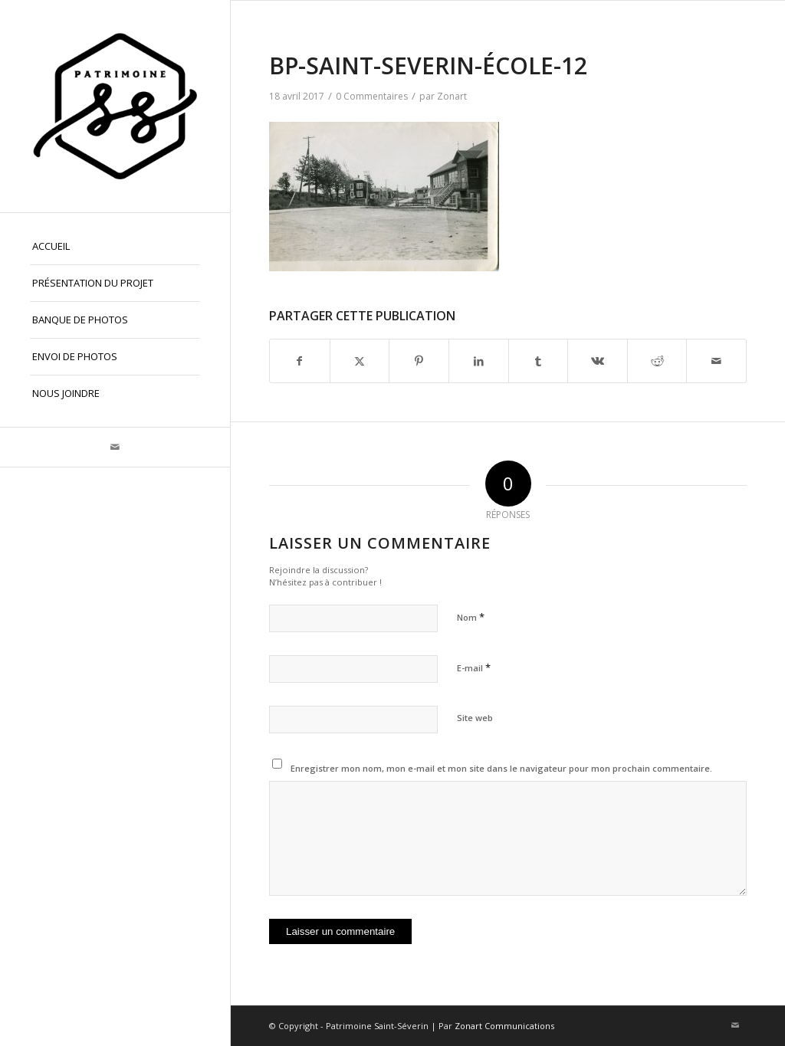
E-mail (474, 667)
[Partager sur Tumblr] (538, 360)
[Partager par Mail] (716, 360)
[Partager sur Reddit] (657, 360)
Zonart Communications (504, 1025)
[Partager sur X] (359, 360)
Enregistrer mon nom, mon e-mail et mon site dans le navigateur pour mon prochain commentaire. (501, 768)
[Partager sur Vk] (597, 360)
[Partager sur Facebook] (300, 360)
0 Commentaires (372, 96)
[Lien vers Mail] (115, 447)
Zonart (452, 96)
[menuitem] (115, 246)
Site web (475, 717)
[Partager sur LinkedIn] (478, 360)
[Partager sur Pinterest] (418, 360)
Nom (470, 617)
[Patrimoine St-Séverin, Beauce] (115, 106)
